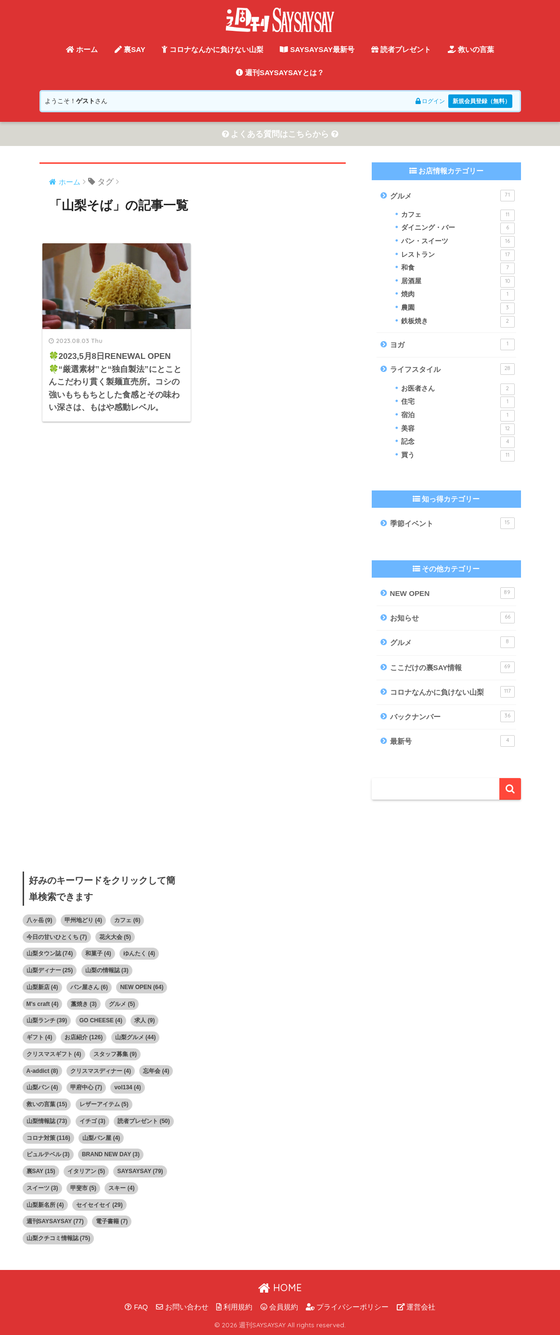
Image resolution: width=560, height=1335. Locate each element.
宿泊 (458, 416)
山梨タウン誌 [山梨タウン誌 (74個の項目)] (49, 954)
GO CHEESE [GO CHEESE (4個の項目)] (100, 1021)
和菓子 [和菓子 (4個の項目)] (98, 954)
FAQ (136, 1307)
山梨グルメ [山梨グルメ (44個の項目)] (135, 1037)
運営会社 (416, 1307)
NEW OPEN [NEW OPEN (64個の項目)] (141, 987)
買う (458, 456)
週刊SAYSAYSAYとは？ (280, 72)
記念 (458, 443)
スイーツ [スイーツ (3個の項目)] (42, 1188)
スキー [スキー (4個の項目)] (121, 1188)
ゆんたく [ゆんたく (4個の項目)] (139, 954)
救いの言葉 (471, 49)
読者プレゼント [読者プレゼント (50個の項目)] (143, 1121)
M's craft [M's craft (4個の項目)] (42, 1004)
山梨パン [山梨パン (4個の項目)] (42, 1087)
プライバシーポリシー (347, 1307)
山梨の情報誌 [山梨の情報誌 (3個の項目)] (107, 970)
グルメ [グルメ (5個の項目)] (122, 1004)
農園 (458, 308)
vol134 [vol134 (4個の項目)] (127, 1087)
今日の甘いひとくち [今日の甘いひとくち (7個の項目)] (56, 937)
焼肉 (458, 295)
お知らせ (452, 617)
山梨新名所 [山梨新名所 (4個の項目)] (45, 1205)
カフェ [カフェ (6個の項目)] (127, 920)
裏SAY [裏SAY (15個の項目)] (40, 1171)
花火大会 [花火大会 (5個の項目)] (115, 937)
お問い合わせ (182, 1307)
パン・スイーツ (458, 242)
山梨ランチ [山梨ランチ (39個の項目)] (46, 1021)
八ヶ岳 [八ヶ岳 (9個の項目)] (39, 920)
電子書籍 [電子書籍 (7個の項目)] (112, 1221)
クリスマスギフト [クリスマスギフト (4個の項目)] (53, 1054)
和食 (458, 269)
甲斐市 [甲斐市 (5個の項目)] (83, 1188)
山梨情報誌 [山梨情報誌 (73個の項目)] (46, 1121)
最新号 (452, 741)
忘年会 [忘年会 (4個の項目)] (156, 1071)
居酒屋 (458, 282)
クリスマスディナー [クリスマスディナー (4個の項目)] (100, 1071)
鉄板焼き (458, 322)
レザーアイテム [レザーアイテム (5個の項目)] (104, 1104)
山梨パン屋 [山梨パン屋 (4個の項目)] (101, 1138)
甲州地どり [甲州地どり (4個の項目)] (83, 920)
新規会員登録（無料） (479, 101)
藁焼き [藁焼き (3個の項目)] (84, 1004)
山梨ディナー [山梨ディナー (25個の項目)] (49, 970)
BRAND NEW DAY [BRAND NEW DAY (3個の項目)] (111, 1154)
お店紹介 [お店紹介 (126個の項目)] (84, 1037)
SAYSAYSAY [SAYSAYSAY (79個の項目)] (140, 1171)
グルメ (452, 195)
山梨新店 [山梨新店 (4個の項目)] (42, 987)
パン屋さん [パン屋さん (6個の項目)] (89, 987)
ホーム (82, 49)
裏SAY (130, 49)
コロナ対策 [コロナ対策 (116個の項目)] (48, 1138)
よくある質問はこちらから (280, 134)
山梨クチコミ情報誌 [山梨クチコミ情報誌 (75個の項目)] (58, 1238)
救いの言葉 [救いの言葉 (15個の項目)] (46, 1104)
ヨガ (452, 345)
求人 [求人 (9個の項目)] (144, 1021)
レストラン (458, 255)
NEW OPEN (452, 593)
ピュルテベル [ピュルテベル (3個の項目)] (48, 1154)
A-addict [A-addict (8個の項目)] (42, 1071)
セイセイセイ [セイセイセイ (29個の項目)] (99, 1205)
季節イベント (452, 523)
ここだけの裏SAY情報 (452, 667)
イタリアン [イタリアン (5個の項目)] (86, 1171)
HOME (280, 1288)
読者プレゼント (401, 49)
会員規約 (279, 1307)
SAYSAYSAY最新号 (317, 49)
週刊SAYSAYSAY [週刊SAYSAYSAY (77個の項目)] (55, 1221)
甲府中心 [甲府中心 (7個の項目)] (86, 1087)
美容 (458, 429)
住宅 (458, 403)
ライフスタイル (452, 369)
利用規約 (234, 1307)
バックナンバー (452, 717)
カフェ (458, 215)
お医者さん (458, 389)
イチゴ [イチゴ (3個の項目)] (92, 1121)
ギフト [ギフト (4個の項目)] (39, 1037)
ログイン (423, 101)
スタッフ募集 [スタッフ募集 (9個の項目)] (115, 1054)
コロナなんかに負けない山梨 (212, 49)
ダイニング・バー (458, 229)
